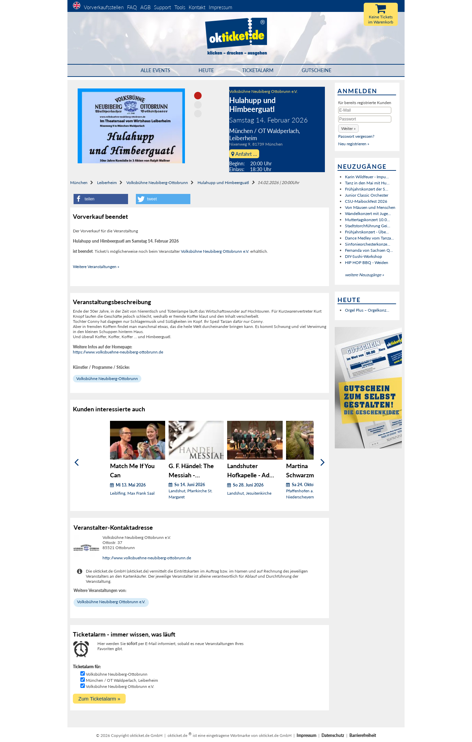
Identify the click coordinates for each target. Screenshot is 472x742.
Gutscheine (316, 70)
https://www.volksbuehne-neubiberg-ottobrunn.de (118, 351)
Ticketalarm (257, 70)
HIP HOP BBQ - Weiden (366, 262)
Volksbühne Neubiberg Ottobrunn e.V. (263, 91)
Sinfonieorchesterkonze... (367, 244)
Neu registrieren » (353, 143)
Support (162, 7)
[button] (101, 199)
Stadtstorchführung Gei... (367, 225)
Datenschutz (332, 735)
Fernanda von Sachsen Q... (369, 250)
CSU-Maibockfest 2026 (366, 201)
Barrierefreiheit (362, 735)
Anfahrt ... (244, 154)
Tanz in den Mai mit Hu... (367, 182)
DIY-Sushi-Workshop (363, 256)
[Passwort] (364, 119)
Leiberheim (107, 182)
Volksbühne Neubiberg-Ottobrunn (157, 182)
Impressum (220, 7)
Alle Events (155, 70)
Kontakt (197, 7)
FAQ (132, 7)
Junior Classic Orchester (366, 195)
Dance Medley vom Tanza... (369, 238)
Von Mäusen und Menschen (370, 207)
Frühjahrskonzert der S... (366, 189)
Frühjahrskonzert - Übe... (367, 231)
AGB (145, 7)
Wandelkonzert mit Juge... (368, 213)
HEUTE (206, 70)
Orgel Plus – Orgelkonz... (367, 310)
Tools (179, 7)
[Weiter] (322, 462)
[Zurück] (76, 462)
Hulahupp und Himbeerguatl (223, 182)
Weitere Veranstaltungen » (96, 266)
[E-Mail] (364, 110)
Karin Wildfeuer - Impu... (367, 176)
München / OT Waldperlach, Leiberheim (122, 680)
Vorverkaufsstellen (104, 7)
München (79, 182)
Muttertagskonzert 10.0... (367, 219)
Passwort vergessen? (356, 136)
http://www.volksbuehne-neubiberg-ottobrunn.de (147, 557)
